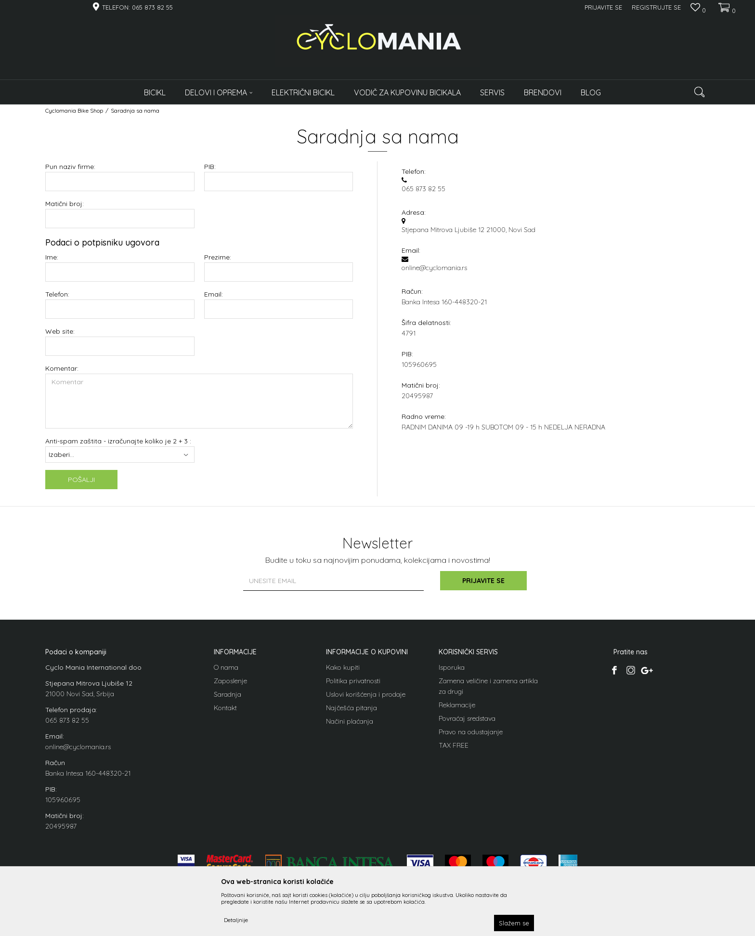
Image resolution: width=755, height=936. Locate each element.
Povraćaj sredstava (467, 718)
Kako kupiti (343, 667)
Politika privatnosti (353, 680)
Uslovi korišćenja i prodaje (365, 694)
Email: (213, 294)
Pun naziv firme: (70, 166)
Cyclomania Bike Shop (74, 110)
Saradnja (227, 694)
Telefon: (57, 294)
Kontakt (225, 707)
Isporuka (452, 667)
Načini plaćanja (349, 721)
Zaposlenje (230, 680)
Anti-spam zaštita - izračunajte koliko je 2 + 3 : (118, 441)
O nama (226, 667)
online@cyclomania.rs (78, 746)
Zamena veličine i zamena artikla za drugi (488, 686)
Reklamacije (457, 705)
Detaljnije (236, 919)
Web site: (60, 331)
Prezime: (217, 257)
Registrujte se (656, 7)
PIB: (210, 166)
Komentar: (61, 368)
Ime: (51, 257)
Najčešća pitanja (351, 707)
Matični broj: (64, 204)
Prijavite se (483, 580)
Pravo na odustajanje (471, 732)
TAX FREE (454, 745)
